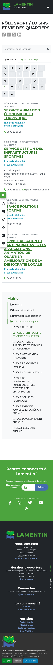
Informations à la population (25, 316)
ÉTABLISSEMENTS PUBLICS (24, 430)
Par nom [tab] (10, 59)
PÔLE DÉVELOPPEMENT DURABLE (27, 420)
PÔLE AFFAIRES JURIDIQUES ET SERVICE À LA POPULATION (27, 345)
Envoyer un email (26, 558)
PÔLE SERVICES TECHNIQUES (23, 399)
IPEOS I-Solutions (51, 572)
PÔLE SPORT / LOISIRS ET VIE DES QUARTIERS (27, 334)
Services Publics (26, 610)
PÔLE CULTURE (23, 327)
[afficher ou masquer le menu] (48, 7)
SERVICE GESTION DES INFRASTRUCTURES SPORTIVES (23, 152)
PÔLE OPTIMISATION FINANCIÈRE (25, 356)
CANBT (26, 607)
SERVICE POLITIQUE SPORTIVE (21, 208)
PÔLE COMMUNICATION (27, 372)
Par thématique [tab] (30, 59)
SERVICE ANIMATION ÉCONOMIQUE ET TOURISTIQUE (22, 114)
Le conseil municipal (22, 310)
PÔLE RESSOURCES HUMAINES (25, 365)
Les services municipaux (24, 321)
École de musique (26, 628)
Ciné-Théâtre (26, 631)
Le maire (16, 304)
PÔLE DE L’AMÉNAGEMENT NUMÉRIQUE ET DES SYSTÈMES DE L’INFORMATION (24, 385)
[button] (19, 35)
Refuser (18, 661)
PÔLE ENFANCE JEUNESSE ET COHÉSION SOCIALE (27, 409)
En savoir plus (30, 661)
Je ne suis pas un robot (13, 486)
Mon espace (26, 594)
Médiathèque (26, 625)
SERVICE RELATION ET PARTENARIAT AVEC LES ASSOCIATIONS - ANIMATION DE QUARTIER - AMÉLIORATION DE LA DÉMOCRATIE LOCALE (25, 252)
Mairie (13, 298)
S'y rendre (26, 579)
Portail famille (26, 622)
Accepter (7, 661)
